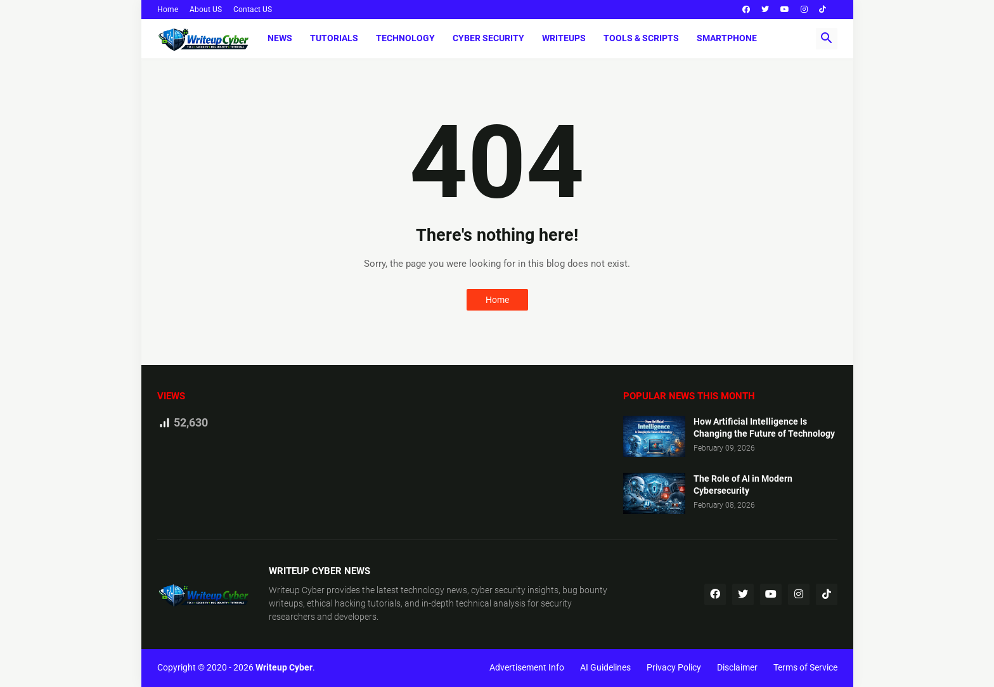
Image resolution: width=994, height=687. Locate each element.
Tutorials (334, 38)
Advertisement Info (526, 667)
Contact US (252, 9)
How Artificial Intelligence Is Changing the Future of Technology (764, 427)
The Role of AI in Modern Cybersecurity (743, 484)
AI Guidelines (605, 667)
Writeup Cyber (297, 590)
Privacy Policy (674, 667)
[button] (826, 38)
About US (206, 9)
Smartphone (727, 38)
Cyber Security (488, 38)
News (280, 38)
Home (167, 9)
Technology (405, 38)
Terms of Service (805, 667)
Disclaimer (737, 667)
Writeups (564, 38)
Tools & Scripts (641, 38)
